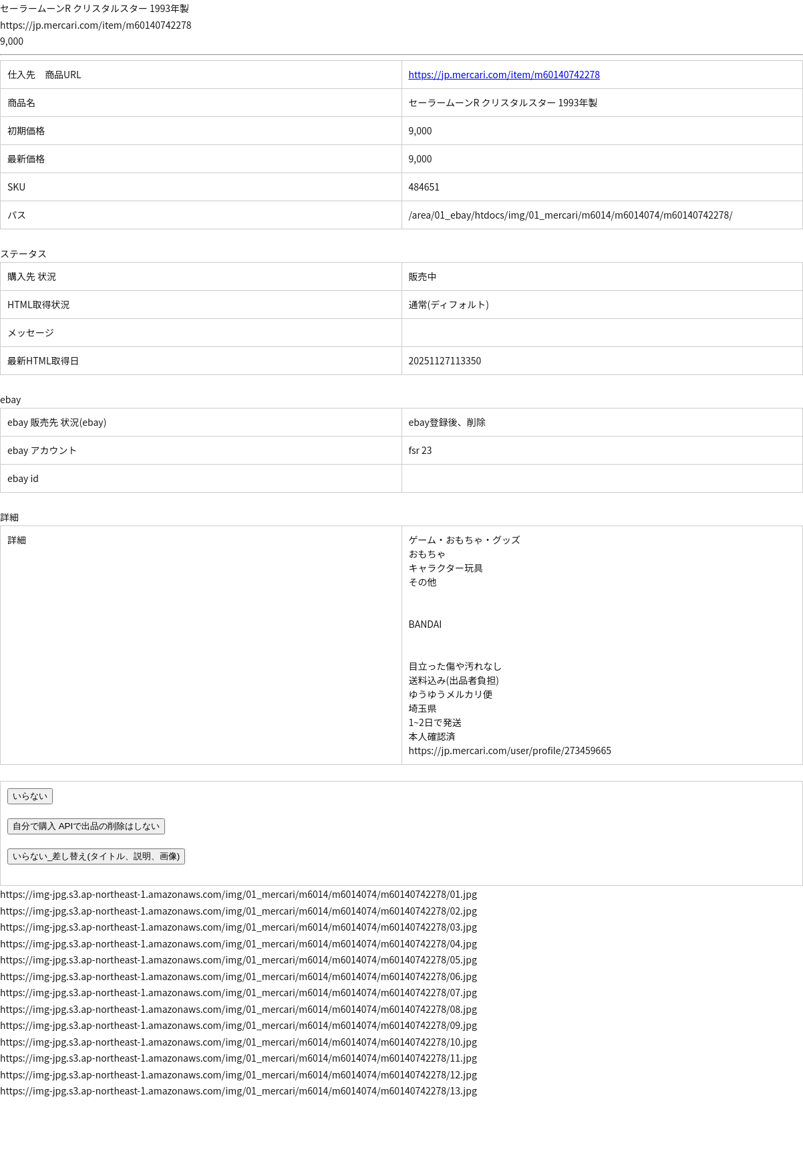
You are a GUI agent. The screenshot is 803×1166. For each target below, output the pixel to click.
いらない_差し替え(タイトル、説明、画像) (96, 856)
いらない (30, 796)
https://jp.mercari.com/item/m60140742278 (505, 74)
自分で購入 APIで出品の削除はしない (86, 826)
